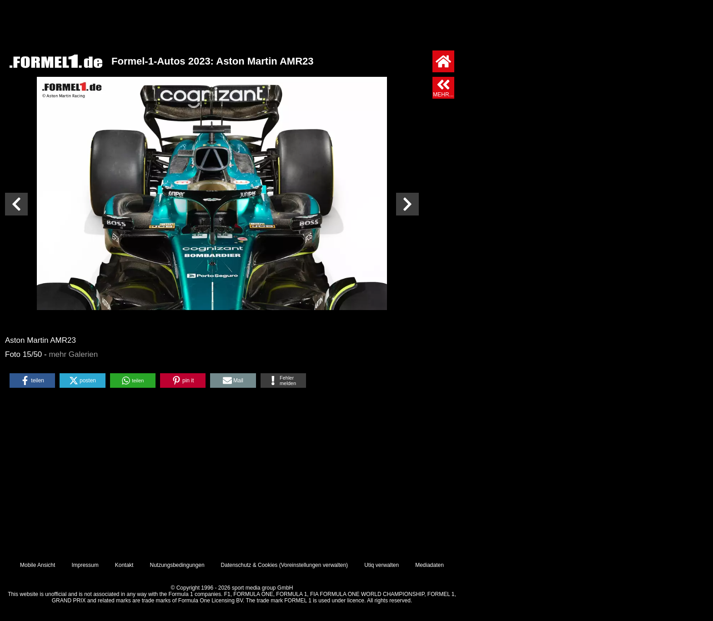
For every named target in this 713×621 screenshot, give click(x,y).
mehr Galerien (73, 354)
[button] (32, 380)
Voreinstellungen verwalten (313, 565)
